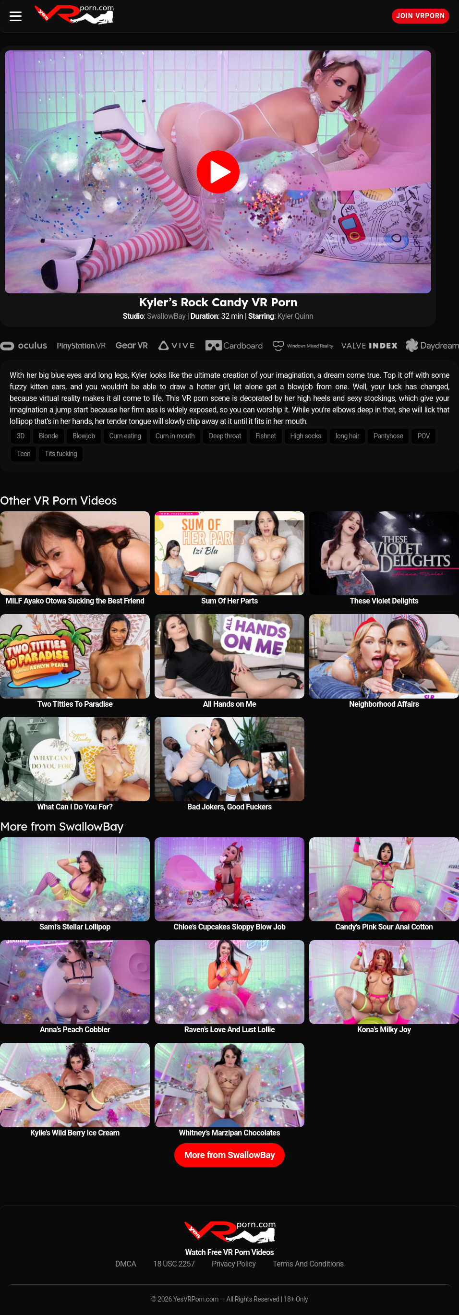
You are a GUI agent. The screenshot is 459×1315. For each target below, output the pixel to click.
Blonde (48, 436)
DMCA (125, 1263)
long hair (347, 436)
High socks (305, 436)
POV (423, 436)
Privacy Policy (234, 1263)
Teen (23, 454)
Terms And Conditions (308, 1263)
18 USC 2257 (174, 1263)
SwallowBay (166, 316)
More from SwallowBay (229, 1154)
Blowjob (83, 436)
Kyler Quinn (296, 316)
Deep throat (225, 436)
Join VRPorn (420, 16)
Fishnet (265, 436)
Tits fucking (61, 454)
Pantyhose (388, 436)
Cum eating (125, 436)
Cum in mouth (175, 436)
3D (20, 436)
